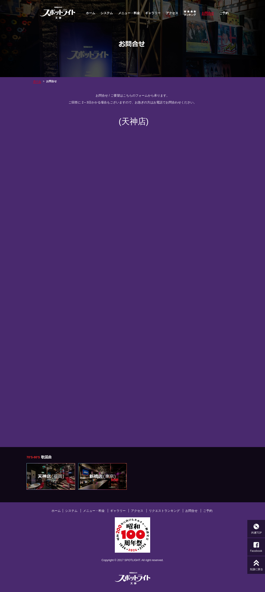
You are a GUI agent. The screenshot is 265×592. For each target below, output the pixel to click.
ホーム (90, 13)
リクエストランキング (164, 510)
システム (106, 13)
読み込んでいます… (132, 285)
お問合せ (191, 510)
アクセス (172, 13)
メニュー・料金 (129, 13)
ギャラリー (153, 13)
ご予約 (224, 13)
